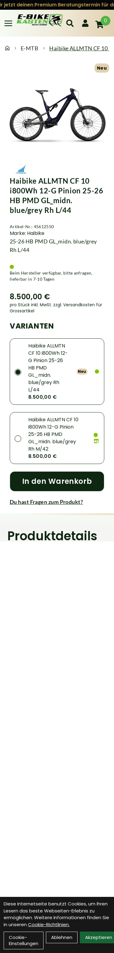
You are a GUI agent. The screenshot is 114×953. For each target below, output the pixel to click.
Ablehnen (61, 937)
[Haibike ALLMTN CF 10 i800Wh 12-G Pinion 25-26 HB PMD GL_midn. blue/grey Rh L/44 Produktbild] (57, 115)
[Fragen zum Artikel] (57, 502)
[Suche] (70, 23)
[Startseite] (7, 48)
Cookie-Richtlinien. (49, 924)
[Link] (8, 23)
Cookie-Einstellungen (23, 940)
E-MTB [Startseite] (29, 48)
